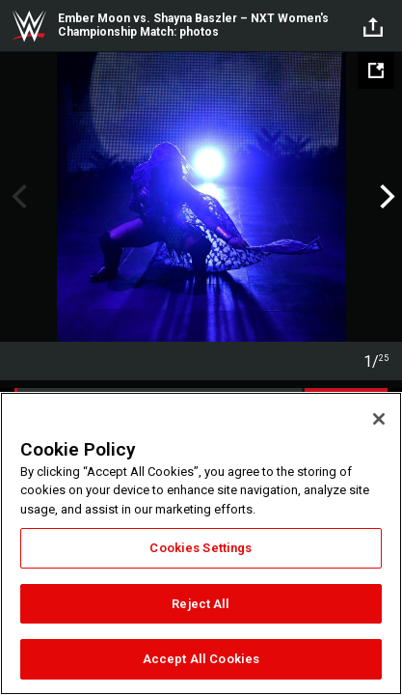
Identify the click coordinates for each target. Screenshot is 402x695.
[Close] (379, 419)
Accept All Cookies (201, 659)
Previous (17, 197)
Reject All (200, 604)
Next (385, 197)
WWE (29, 26)
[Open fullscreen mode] (376, 70)
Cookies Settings (200, 548)
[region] (201, 543)
